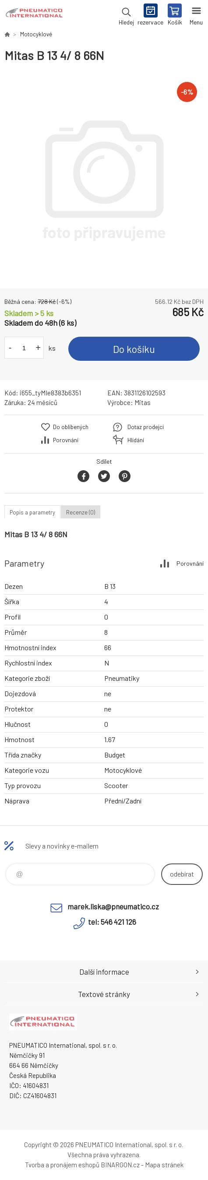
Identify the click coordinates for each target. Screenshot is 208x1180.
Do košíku (134, 349)
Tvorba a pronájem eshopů (62, 1165)
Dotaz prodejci (145, 426)
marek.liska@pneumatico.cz (113, 906)
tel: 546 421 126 (112, 921)
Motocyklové (36, 34)
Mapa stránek (164, 1165)
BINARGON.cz (120, 1165)
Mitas (142, 402)
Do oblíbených (70, 426)
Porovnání (65, 440)
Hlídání (135, 440)
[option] (104, 175)
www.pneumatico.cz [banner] (34, 15)
